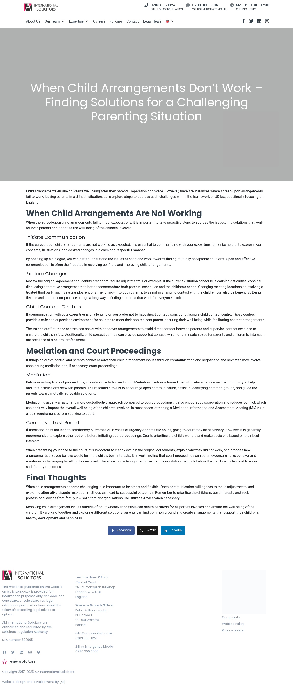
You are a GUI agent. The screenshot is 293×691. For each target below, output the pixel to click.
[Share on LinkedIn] (173, 530)
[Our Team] (55, 21)
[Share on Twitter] (147, 530)
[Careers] (99, 21)
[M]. (63, 682)
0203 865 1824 (163, 5)
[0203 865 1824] (146, 5)
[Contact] (132, 21)
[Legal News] (152, 21)
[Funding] (115, 21)
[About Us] (33, 21)
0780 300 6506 (205, 5)
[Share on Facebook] (121, 530)
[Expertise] (79, 21)
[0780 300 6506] (188, 5)
